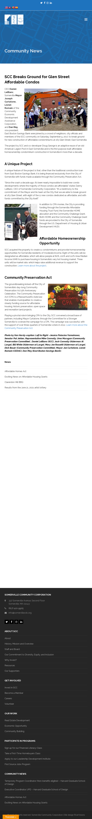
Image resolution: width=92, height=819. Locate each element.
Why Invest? (11, 660)
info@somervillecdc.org (20, 613)
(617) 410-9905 (16, 608)
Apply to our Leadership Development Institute (27, 759)
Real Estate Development (17, 720)
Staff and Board (12, 649)
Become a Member (14, 693)
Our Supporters (12, 671)
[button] (86, 19)
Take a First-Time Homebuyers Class (22, 753)
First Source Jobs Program (17, 764)
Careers (8, 698)
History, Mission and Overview (19, 644)
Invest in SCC (11, 687)
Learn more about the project (32, 265)
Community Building (14, 731)
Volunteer (9, 704)
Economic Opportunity (16, 726)
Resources (10, 665)
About (8, 638)
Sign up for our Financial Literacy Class (23, 748)
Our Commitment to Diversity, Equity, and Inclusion (29, 654)
